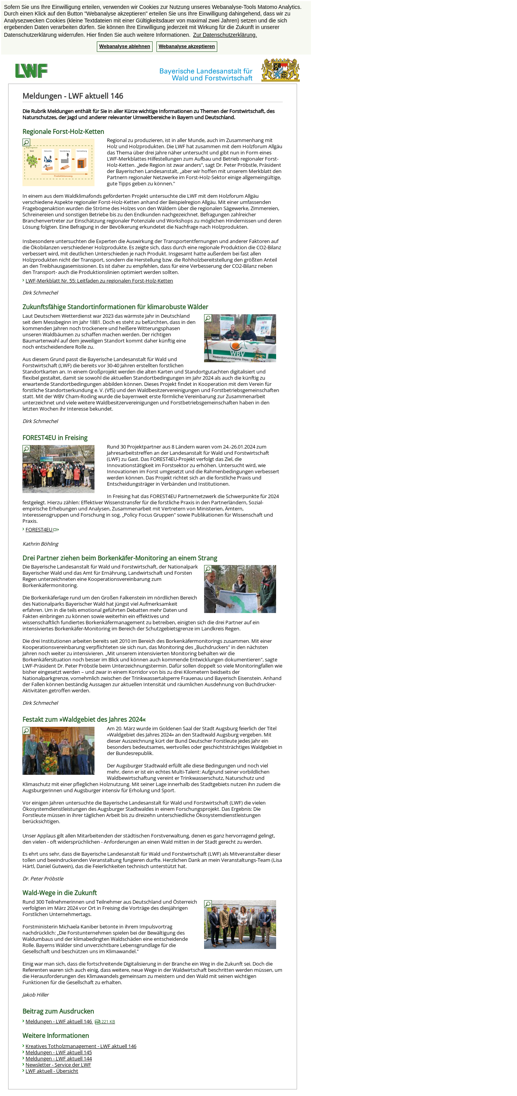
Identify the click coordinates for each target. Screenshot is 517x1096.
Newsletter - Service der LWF (58, 1064)
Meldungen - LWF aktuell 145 (59, 1052)
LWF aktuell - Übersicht (52, 1070)
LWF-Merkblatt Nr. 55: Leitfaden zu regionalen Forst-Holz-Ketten (99, 280)
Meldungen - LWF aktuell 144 (59, 1058)
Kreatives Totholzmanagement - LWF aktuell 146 (81, 1046)
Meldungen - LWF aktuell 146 (70, 1021)
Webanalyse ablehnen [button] (124, 46)
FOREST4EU (42, 529)
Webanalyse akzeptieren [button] (187, 46)
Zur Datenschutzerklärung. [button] (225, 35)
